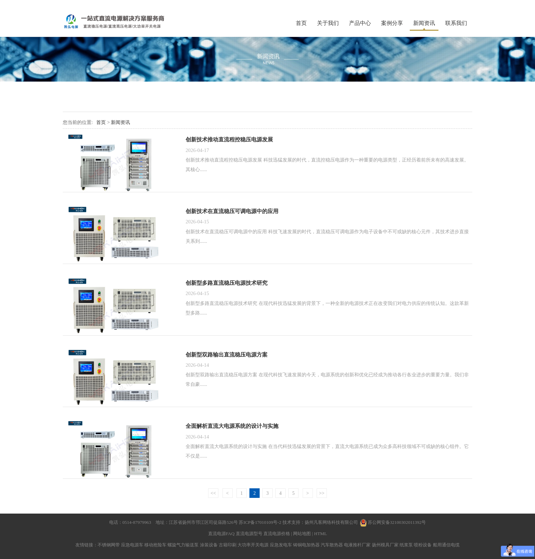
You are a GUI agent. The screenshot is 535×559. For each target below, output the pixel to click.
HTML (320, 533)
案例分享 (392, 23)
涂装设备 (209, 544)
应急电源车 (132, 544)
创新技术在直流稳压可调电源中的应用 (232, 211)
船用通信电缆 (446, 544)
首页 (301, 23)
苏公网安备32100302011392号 (397, 522)
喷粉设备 (423, 544)
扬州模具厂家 (385, 544)
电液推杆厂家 (357, 544)
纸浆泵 (406, 544)
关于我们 (328, 23)
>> (321, 493)
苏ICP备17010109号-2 (260, 522)
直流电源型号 (249, 533)
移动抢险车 (155, 544)
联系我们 (456, 23)
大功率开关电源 (253, 544)
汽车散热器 (332, 544)
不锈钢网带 (109, 544)
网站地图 (302, 533)
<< (213, 493)
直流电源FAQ (221, 533)
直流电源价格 (276, 533)
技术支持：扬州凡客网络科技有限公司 (320, 522)
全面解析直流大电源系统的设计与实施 (232, 426)
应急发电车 (281, 544)
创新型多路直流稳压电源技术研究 (227, 283)
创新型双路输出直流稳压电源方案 (227, 355)
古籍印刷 (227, 544)
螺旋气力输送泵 (183, 544)
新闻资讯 (424, 23)
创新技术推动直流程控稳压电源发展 (229, 139)
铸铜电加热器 (306, 544)
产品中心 (360, 23)
